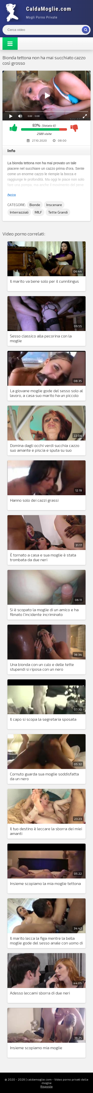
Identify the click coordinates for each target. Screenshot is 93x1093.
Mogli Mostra (39, 12)
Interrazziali (19, 212)
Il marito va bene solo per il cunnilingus (44, 281)
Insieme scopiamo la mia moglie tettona (45, 883)
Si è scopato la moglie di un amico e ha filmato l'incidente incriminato (44, 612)
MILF (38, 212)
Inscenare (54, 205)
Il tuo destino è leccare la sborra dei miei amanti (46, 831)
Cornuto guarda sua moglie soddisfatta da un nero (44, 776)
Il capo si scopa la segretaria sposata (43, 719)
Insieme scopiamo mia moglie (36, 1047)
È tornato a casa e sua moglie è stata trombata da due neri (43, 557)
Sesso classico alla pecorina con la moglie (41, 338)
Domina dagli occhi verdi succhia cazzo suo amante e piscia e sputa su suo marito (44, 448)
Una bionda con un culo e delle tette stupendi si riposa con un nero (42, 666)
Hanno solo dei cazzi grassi (34, 500)
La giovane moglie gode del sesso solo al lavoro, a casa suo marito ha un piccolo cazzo (46, 393)
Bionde (35, 205)
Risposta (46, 1086)
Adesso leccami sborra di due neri (40, 992)
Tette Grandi (58, 212)
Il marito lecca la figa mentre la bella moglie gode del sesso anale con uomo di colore (46, 941)
